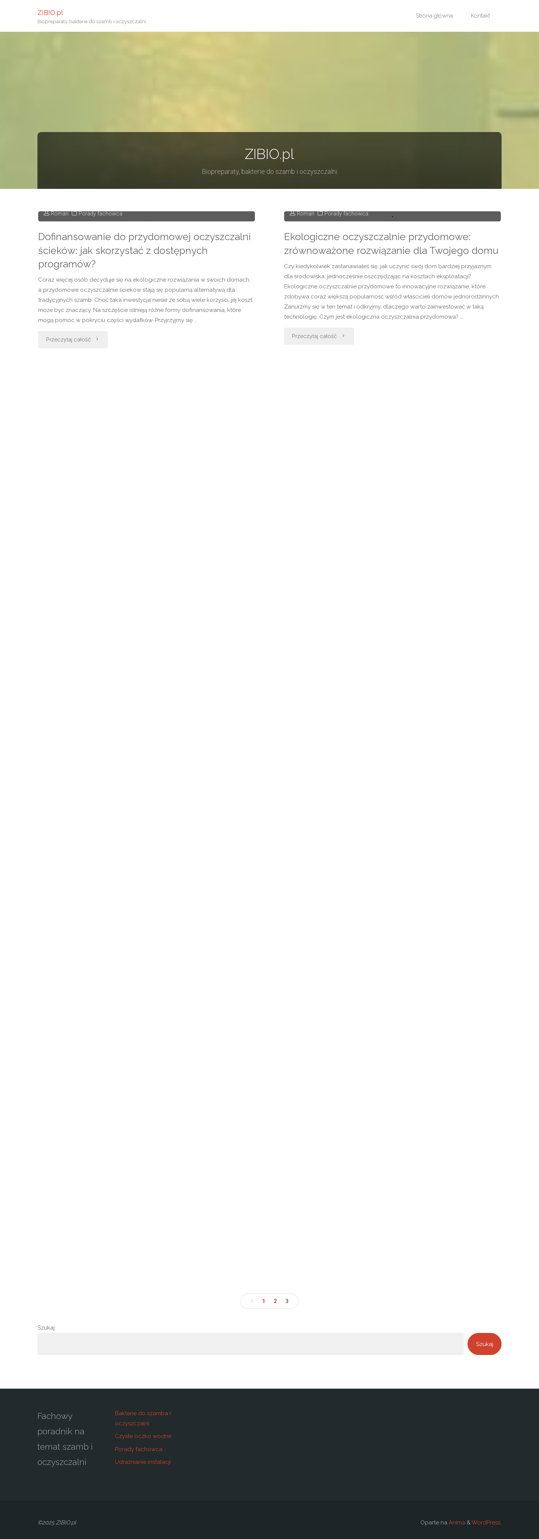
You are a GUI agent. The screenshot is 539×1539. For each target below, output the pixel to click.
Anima (456, 1522)
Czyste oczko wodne (143, 1436)
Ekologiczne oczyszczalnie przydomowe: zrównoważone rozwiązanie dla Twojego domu (391, 364)
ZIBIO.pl (50, 12)
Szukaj (46, 1327)
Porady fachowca (101, 327)
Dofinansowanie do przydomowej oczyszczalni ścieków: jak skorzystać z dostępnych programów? (144, 364)
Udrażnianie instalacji (143, 1462)
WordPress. (487, 1522)
